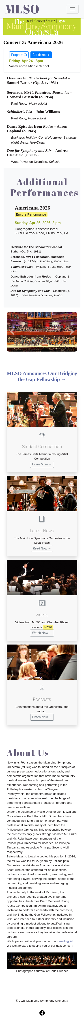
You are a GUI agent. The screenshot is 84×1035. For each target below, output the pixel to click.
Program (19, 55)
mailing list (66, 941)
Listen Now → (42, 717)
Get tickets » (41, 55)
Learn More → (42, 464)
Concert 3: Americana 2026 (33, 42)
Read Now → (42, 548)
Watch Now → (42, 633)
